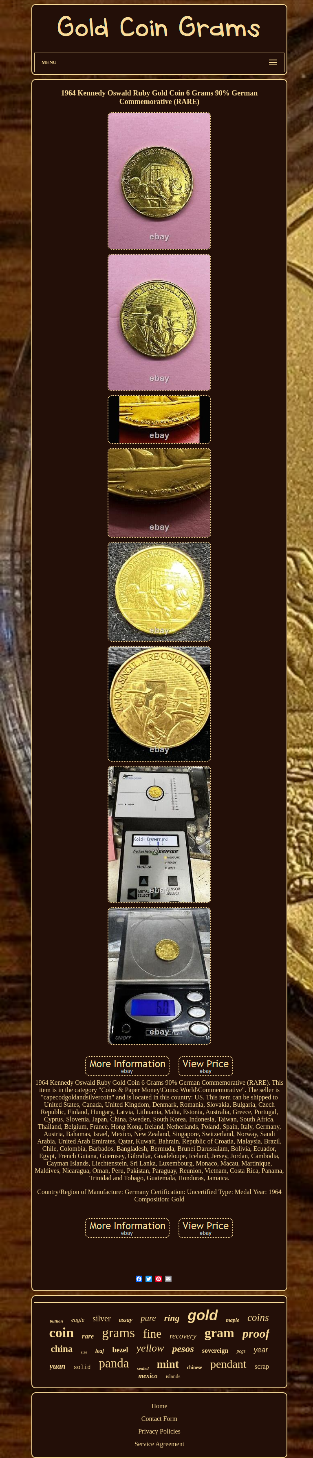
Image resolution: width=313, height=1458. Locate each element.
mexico (147, 1375)
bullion (56, 1320)
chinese (194, 1367)
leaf (99, 1351)
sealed (143, 1368)
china (62, 1349)
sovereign (215, 1350)
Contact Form (159, 1418)
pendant (228, 1364)
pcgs (240, 1351)
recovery (183, 1336)
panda (114, 1363)
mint (168, 1364)
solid (82, 1367)
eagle (77, 1319)
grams (118, 1332)
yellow (150, 1348)
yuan (57, 1366)
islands (172, 1376)
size (84, 1352)
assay (125, 1319)
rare (88, 1336)
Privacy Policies (159, 1431)
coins (258, 1317)
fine (152, 1333)
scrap (262, 1366)
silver (101, 1318)
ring (172, 1318)
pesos (183, 1348)
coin (61, 1332)
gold (203, 1315)
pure (148, 1318)
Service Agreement (159, 1443)
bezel (120, 1350)
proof (256, 1333)
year (260, 1350)
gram (219, 1332)
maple (232, 1320)
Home (159, 1406)
